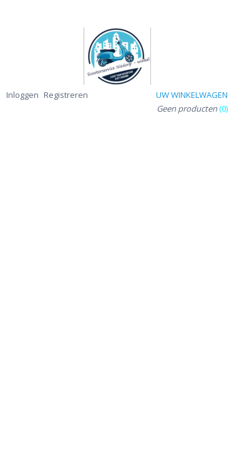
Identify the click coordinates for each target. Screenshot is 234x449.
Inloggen (22, 94)
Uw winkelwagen (192, 94)
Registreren (66, 94)
